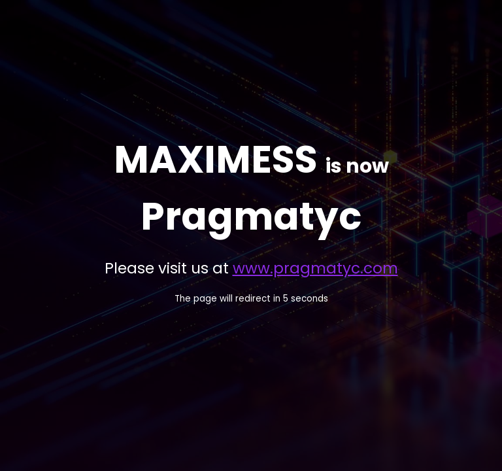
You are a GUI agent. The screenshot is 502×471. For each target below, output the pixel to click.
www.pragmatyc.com (315, 268)
